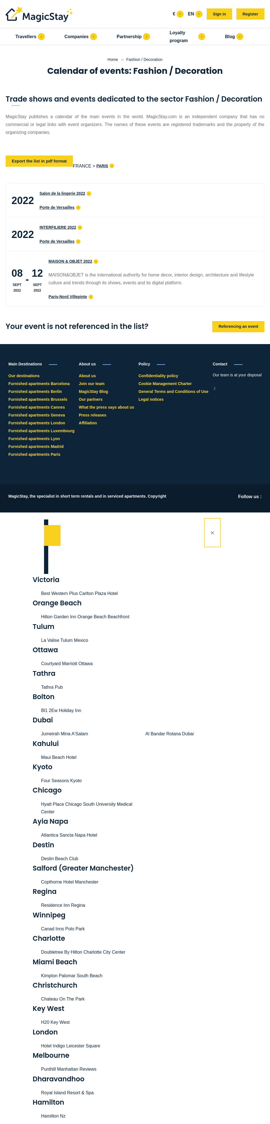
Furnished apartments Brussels (37, 399)
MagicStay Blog (93, 391)
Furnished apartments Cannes (36, 407)
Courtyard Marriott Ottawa (67, 663)
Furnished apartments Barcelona (39, 383)
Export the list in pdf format (39, 161)
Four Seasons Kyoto (61, 780)
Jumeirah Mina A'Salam (64, 733)
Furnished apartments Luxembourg (41, 431)
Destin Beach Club (60, 858)
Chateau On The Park (63, 999)
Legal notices (151, 399)
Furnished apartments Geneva (36, 415)
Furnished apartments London (36, 423)
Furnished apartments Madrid (36, 446)
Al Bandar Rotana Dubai (170, 733)
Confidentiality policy (158, 376)
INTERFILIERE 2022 (58, 227)
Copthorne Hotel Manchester (70, 882)
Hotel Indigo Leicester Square (70, 1045)
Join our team (92, 383)
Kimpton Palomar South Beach (72, 975)
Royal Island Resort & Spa (67, 1092)
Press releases (92, 415)
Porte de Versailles (57, 207)
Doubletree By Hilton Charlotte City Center (83, 952)
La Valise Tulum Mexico (64, 640)
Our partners (91, 399)
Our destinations (24, 376)
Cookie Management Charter (165, 383)
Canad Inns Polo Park (63, 928)
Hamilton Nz (53, 1116)
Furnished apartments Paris (34, 454)
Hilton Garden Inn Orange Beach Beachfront (85, 616)
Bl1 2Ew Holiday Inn (61, 710)
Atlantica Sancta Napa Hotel (69, 835)
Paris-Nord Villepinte (68, 296)
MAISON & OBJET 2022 (70, 261)
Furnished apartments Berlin (35, 391)
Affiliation (88, 423)
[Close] (212, 532)
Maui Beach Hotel (59, 757)
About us (87, 376)
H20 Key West (55, 1022)
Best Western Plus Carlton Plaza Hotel (79, 593)
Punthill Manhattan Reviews (68, 1069)
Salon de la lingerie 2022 (62, 193)
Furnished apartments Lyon (34, 438)
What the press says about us (106, 407)
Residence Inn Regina (63, 905)
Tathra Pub (52, 687)
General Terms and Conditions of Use (173, 391)
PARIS (102, 166)
